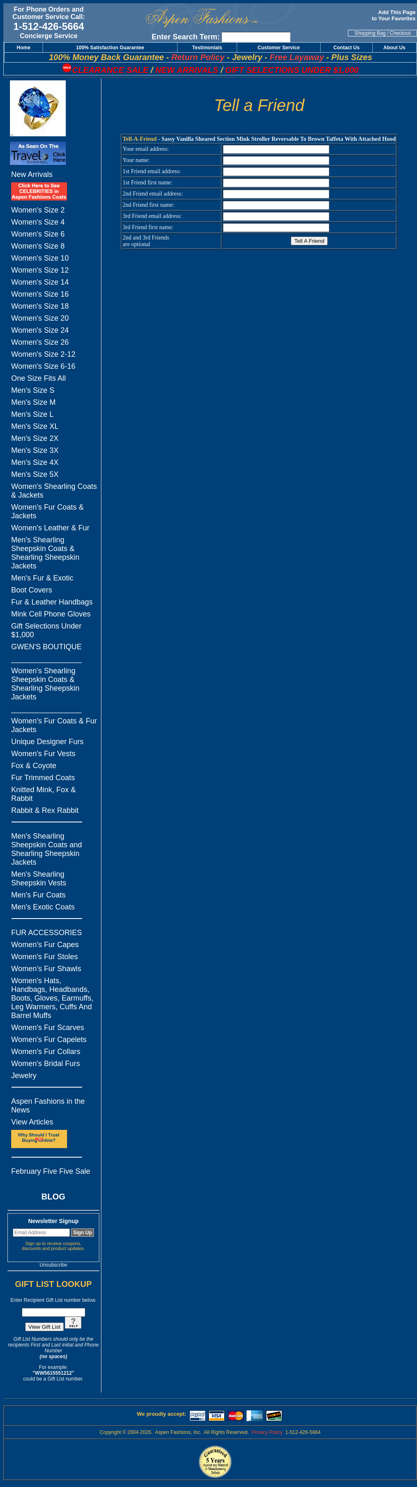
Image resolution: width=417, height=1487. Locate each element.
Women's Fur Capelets (48, 1039)
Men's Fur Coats (38, 895)
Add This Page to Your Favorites (394, 15)
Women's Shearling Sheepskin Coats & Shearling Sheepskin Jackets (45, 684)
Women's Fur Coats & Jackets (47, 511)
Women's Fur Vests (43, 754)
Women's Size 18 (40, 306)
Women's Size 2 (38, 210)
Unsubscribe (53, 1265)
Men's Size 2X (35, 438)
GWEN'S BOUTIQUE (46, 647)
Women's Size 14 (40, 282)
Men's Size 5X (35, 474)
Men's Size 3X (35, 450)
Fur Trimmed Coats (43, 778)
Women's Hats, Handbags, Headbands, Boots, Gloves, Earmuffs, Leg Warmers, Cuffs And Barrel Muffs (52, 998)
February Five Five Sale (50, 1171)
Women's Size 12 (40, 270)
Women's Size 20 (40, 318)
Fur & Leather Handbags (52, 602)
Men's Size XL (35, 426)
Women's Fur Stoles (44, 957)
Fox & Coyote (33, 766)
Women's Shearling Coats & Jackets (54, 490)
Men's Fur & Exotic (42, 578)
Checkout (400, 33)
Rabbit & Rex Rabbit (45, 810)
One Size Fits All (38, 378)
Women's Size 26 (40, 342)
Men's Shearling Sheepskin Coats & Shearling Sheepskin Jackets (45, 553)
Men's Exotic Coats (43, 907)
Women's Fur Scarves (47, 1027)
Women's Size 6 (38, 234)
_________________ (46, 659)
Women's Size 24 (40, 330)
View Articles (32, 1122)
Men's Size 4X (35, 462)
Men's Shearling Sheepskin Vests (38, 878)
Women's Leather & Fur (50, 528)
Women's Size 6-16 (43, 366)
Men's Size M (33, 402)
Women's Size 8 (38, 246)
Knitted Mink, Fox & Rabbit (43, 794)
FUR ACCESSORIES (46, 932)
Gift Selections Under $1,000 (46, 630)
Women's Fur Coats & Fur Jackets (54, 725)
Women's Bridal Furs (45, 1063)
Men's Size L (32, 414)
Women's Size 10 (40, 258)
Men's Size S (32, 390)
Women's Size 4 (38, 222)
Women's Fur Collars (45, 1051)
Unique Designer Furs (47, 741)
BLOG (53, 1196)
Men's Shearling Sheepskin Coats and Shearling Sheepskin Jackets (46, 849)
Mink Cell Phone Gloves (51, 614)
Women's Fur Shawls (46, 969)
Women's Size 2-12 (43, 354)
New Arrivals (32, 174)
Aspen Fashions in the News (48, 1105)
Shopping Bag (370, 33)
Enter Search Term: (186, 37)
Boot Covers (31, 590)
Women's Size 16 (40, 294)
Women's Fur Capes (45, 945)
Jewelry (23, 1075)
